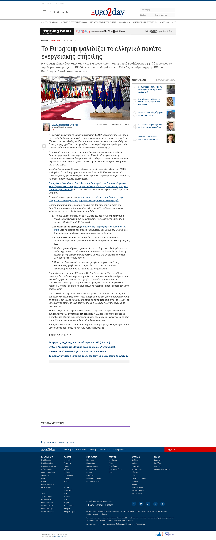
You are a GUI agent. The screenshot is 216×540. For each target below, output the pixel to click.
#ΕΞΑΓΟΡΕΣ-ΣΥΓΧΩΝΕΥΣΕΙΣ (103, 22)
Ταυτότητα (68, 449)
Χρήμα (66, 503)
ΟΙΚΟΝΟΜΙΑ (55, 41)
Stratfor (99, 505)
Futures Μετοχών (47, 509)
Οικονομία (67, 463)
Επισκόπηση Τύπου (139, 478)
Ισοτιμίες (67, 509)
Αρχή (170, 449)
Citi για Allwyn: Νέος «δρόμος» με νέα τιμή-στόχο (150, 113)
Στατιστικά (45, 475)
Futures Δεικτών (47, 503)
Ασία (65, 500)
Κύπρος (67, 481)
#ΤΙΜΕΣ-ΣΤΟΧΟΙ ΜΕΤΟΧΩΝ (74, 22)
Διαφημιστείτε (119, 449)
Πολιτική (67, 478)
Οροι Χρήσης (105, 449)
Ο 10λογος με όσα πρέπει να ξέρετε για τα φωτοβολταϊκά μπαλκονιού (150, 89)
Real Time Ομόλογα (48, 466)
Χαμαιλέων (158, 460)
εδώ (154, 31)
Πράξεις (44, 481)
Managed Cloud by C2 (60, 536)
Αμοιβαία (90, 472)
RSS (111, 472)
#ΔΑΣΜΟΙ (164, 22)
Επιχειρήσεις (68, 475)
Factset (109, 505)
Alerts (111, 463)
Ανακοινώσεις (46, 487)
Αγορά (66, 466)
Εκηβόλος (157, 463)
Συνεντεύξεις (136, 466)
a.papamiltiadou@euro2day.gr (62, 127)
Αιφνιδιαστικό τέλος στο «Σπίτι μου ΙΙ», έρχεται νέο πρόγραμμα (149, 102)
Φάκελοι (135, 472)
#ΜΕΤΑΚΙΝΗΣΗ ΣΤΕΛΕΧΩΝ (145, 22)
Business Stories (138, 491)
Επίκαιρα (67, 472)
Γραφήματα (113, 466)
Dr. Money (135, 460)
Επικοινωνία (81, 449)
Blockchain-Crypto (93, 481)
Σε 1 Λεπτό (68, 490)
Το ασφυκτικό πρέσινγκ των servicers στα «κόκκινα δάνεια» (150, 125)
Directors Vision (137, 487)
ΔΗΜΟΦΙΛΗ (139, 79)
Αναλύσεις (90, 475)
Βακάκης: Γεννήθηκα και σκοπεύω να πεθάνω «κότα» (149, 138)
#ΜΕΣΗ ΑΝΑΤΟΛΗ (49, 22)
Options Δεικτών (47, 506)
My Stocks (113, 460)
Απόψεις (135, 463)
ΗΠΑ (65, 493)
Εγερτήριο (135, 481)
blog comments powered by (57, 442)
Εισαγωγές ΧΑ (92, 469)
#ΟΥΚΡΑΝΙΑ (124, 22)
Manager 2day (137, 469)
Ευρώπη (67, 496)
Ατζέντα (134, 484)
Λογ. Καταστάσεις (115, 469)
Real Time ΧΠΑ (47, 463)
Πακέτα (44, 478)
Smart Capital (137, 494)
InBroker (104, 514)
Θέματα (134, 475)
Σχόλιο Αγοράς (46, 469)
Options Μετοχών (47, 512)
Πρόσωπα (90, 460)
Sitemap (93, 449)
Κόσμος (67, 469)
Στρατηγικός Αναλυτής (162, 469)
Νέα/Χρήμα (91, 463)
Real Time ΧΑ (46, 460)
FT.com (90, 505)
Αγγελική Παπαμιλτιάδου (65, 125)
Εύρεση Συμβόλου (48, 472)
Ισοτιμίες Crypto (69, 512)
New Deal (157, 466)
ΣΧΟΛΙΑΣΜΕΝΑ (165, 79)
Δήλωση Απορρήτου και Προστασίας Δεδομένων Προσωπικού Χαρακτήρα (116, 524)
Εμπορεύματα (69, 506)
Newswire (67, 460)
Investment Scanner (94, 478)
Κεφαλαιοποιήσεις (47, 484)
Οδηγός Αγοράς (92, 466)
